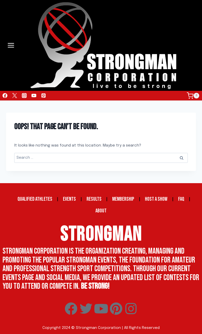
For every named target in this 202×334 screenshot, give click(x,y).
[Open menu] (11, 45)
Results (94, 199)
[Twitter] (14, 95)
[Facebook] (5, 95)
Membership (123, 199)
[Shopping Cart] (194, 95)
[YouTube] (34, 95)
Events (69, 199)
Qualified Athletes (35, 199)
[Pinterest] (43, 95)
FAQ (181, 199)
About (101, 211)
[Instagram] (24, 95)
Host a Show (156, 199)
